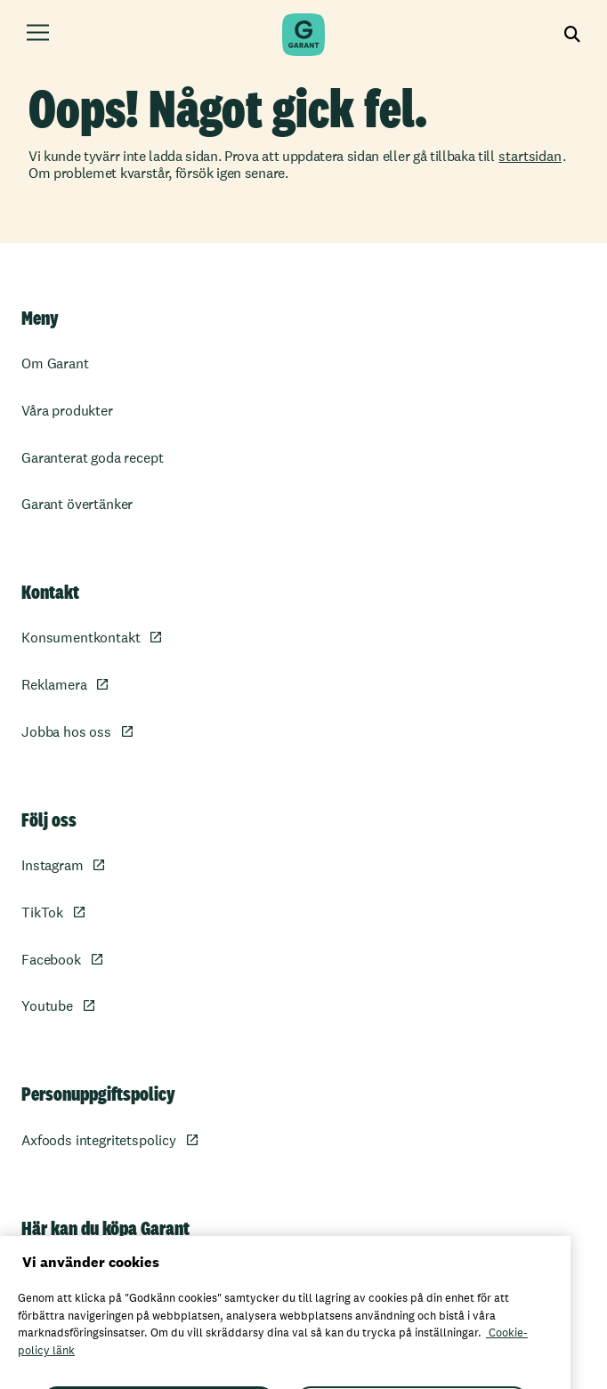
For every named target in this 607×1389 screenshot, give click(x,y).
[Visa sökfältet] (572, 35)
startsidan (529, 156)
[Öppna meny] (37, 35)
